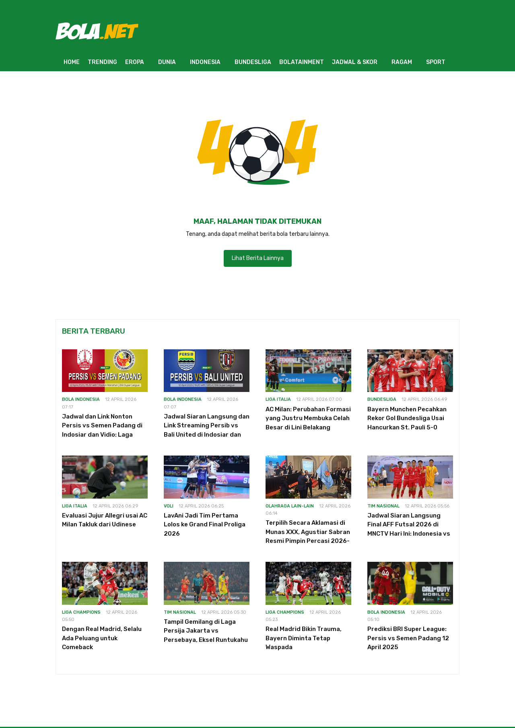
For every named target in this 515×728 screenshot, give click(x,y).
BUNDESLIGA (253, 62)
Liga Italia (278, 399)
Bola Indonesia (81, 399)
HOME (72, 62)
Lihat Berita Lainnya (258, 258)
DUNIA (167, 62)
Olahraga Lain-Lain (290, 506)
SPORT (435, 62)
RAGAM (401, 62)
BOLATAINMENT (301, 62)
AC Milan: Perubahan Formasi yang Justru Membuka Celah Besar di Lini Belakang (308, 418)
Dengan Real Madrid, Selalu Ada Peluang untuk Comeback (102, 638)
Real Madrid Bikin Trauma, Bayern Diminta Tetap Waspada (304, 638)
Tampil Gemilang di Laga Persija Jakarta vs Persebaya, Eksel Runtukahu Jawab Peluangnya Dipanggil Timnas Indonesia (206, 640)
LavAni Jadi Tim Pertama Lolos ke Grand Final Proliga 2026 (204, 524)
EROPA (134, 62)
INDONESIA (205, 62)
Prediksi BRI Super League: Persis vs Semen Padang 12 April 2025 (408, 638)
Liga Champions (81, 612)
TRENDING (102, 62)
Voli (168, 506)
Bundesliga (381, 399)
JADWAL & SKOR (354, 62)
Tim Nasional (383, 506)
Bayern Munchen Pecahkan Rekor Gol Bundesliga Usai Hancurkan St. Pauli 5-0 (407, 418)
